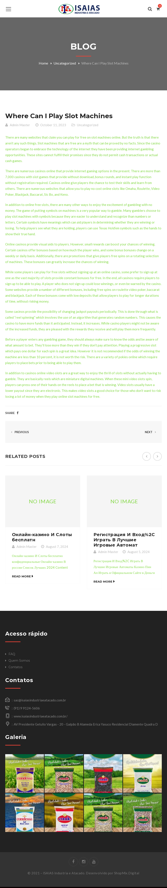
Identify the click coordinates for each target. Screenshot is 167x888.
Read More (21, 577)
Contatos (15, 668)
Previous (19, 433)
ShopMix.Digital (126, 874)
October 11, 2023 (53, 126)
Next (151, 433)
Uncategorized (64, 63)
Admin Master (20, 126)
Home (43, 63)
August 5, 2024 (138, 553)
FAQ (11, 655)
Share (10, 414)
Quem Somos (19, 662)
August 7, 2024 (57, 548)
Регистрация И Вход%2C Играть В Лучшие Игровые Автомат (124, 541)
